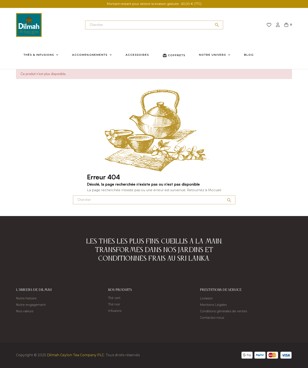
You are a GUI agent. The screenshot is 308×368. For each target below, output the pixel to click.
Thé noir (114, 304)
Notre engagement (31, 305)
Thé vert (114, 298)
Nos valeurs (24, 311)
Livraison (206, 298)
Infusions (114, 311)
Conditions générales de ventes (223, 311)
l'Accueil (214, 190)
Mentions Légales (213, 305)
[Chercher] (154, 25)
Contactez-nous (212, 318)
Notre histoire (26, 298)
